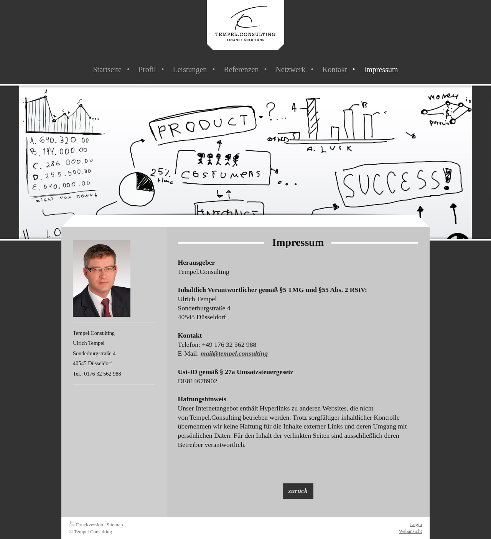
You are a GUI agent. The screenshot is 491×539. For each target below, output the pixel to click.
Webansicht (410, 531)
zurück (298, 490)
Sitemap (115, 524)
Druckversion (86, 524)
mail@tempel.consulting (234, 353)
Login (416, 524)
